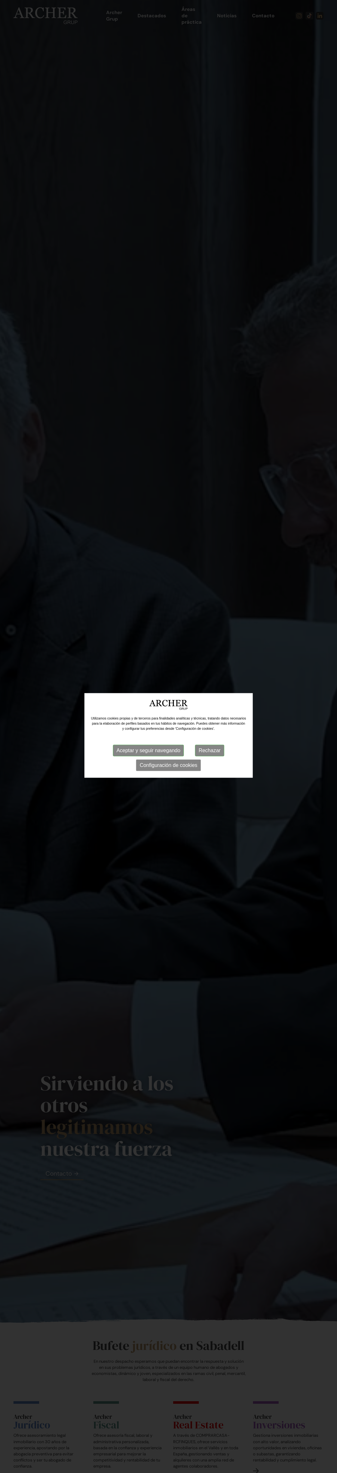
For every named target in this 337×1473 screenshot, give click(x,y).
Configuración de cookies (169, 758)
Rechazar (209, 743)
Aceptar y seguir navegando (148, 743)
